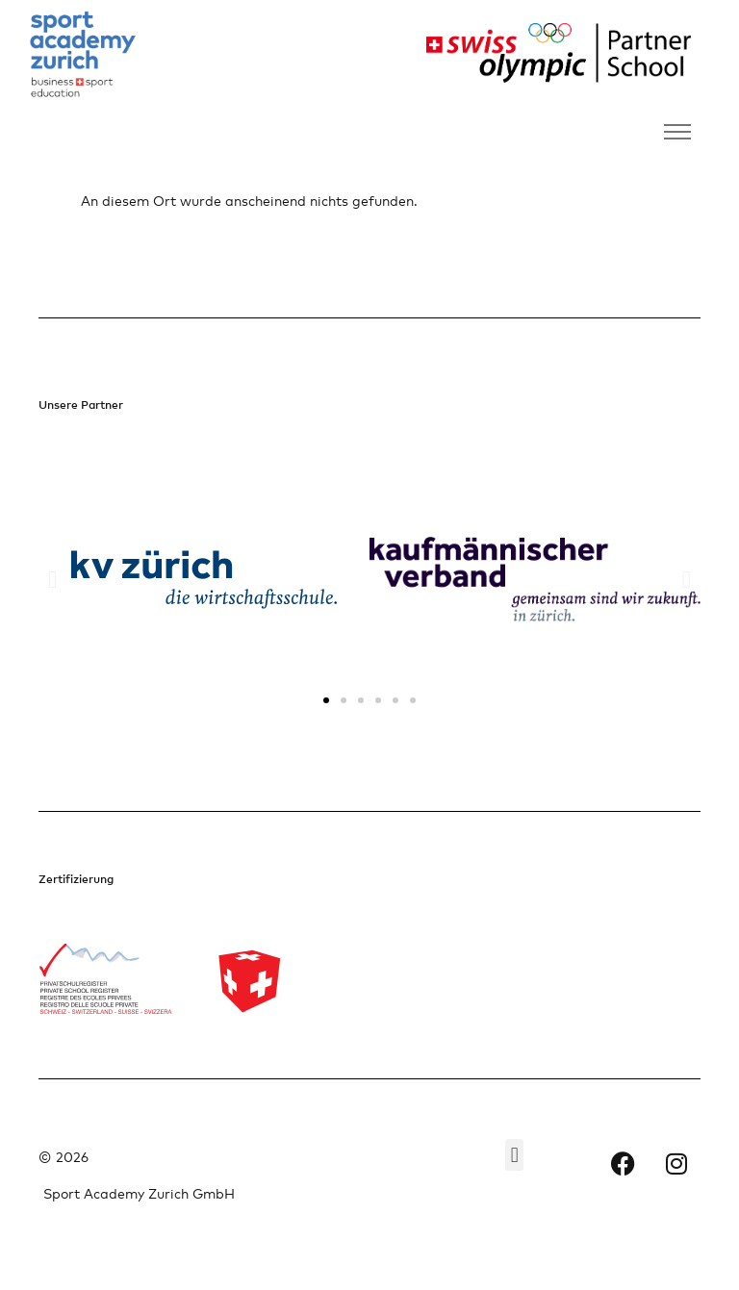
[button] (52, 580)
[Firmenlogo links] (83, 55)
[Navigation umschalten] (677, 131)
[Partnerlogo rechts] (552, 53)
